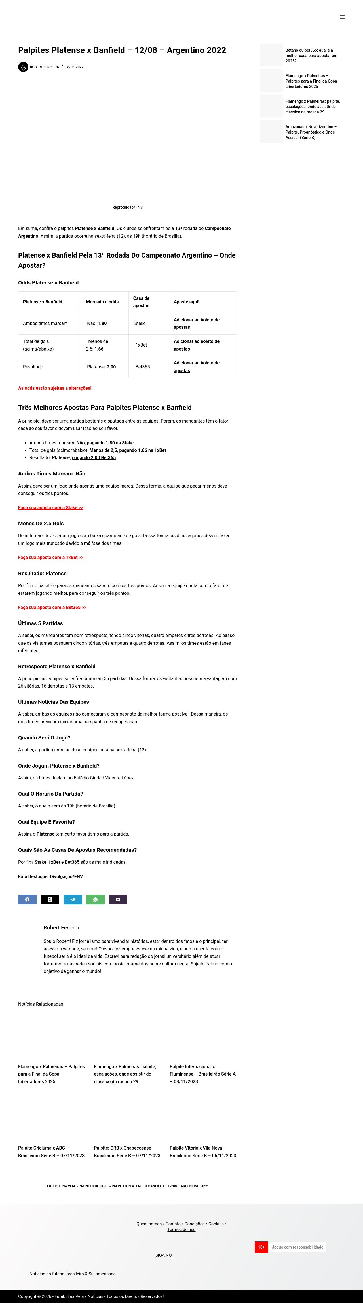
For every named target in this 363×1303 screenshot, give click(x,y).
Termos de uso (181, 1229)
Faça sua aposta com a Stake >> (50, 507)
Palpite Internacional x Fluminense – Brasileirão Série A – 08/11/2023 (203, 1074)
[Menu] (342, 17)
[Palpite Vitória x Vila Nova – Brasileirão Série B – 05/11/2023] (203, 1116)
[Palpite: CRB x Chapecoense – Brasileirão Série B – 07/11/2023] (127, 1116)
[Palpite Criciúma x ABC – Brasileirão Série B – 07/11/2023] (51, 1116)
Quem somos (149, 1223)
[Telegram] (73, 899)
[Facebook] (27, 899)
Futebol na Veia (61, 1186)
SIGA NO (164, 1255)
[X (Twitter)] (50, 899)
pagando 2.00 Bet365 (94, 457)
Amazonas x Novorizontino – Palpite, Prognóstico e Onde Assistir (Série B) (311, 132)
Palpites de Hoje (94, 1186)
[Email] (118, 899)
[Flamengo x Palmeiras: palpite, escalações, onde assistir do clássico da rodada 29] (127, 1035)
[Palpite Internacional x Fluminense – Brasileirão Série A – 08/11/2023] (203, 1035)
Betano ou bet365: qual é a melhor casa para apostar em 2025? (311, 55)
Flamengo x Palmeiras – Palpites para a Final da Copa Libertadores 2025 (51, 1074)
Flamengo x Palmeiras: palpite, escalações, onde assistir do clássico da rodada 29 (125, 1074)
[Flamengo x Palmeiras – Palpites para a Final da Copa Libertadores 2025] (51, 1035)
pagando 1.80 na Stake (110, 443)
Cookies (216, 1223)
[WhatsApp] (95, 899)
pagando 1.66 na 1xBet (142, 450)
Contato (173, 1223)
